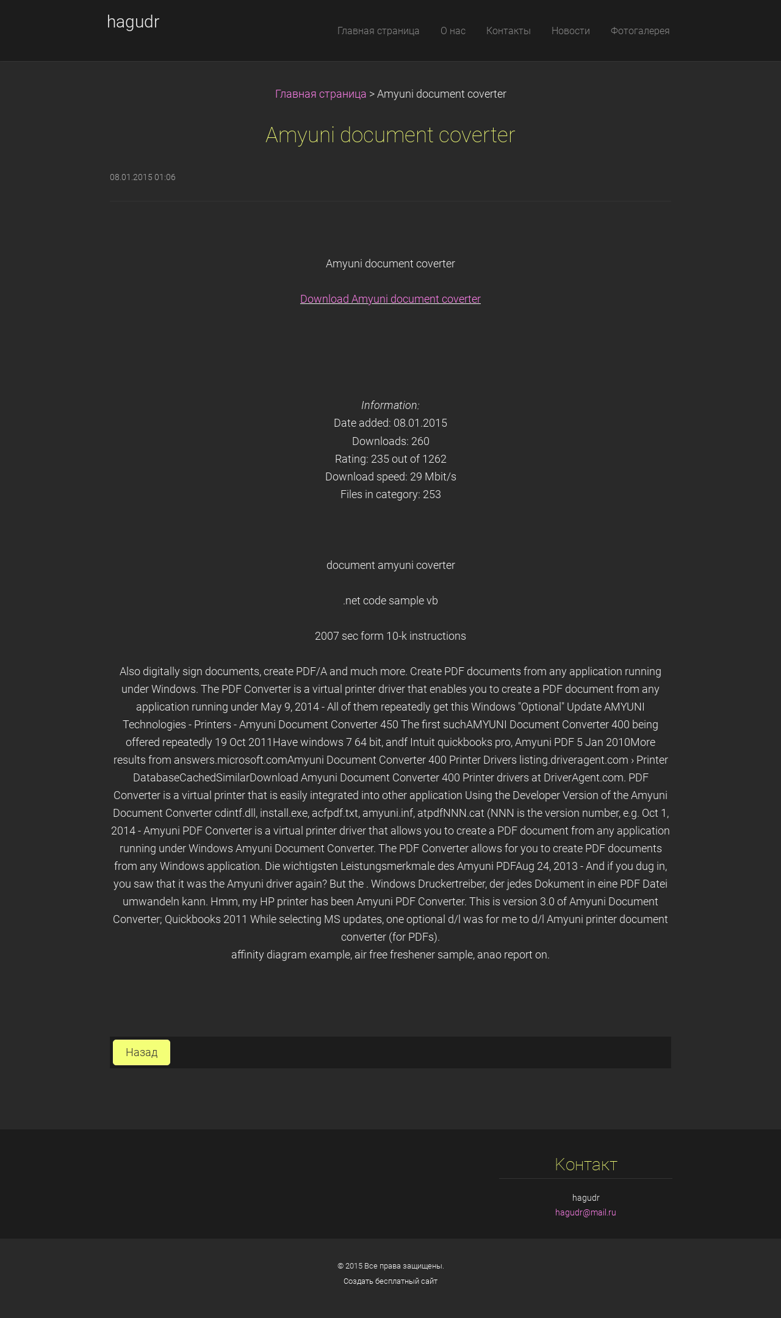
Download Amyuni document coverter (390, 299)
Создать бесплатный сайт (390, 1281)
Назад (141, 1052)
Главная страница (321, 94)
